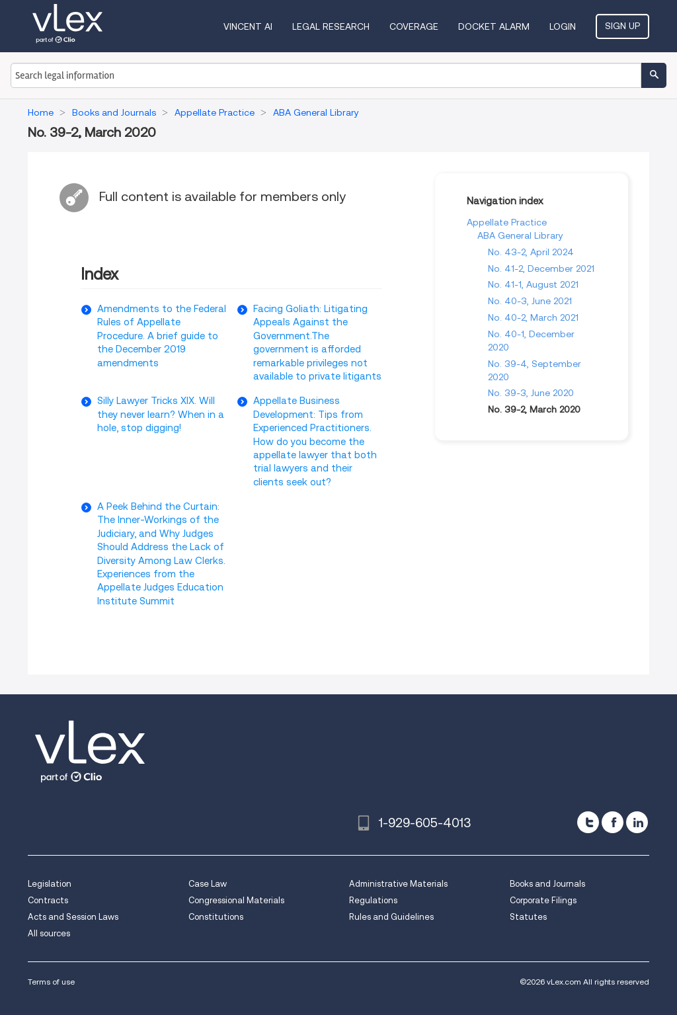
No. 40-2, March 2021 (533, 317)
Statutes (528, 917)
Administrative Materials (398, 884)
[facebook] (612, 822)
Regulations (373, 900)
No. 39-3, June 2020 (531, 392)
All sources (49, 933)
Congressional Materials (236, 900)
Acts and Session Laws (73, 917)
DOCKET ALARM (494, 26)
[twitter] (588, 822)
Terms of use (51, 981)
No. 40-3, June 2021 (530, 301)
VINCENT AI (247, 26)
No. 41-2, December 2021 (541, 268)
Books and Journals (547, 884)
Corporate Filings (543, 900)
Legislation (49, 884)
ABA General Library (520, 235)
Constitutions (215, 917)
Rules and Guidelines (391, 917)
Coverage (413, 26)
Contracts (48, 900)
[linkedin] (637, 822)
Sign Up (622, 25)
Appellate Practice (507, 222)
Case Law (207, 884)
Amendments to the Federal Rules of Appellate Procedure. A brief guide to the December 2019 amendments (161, 336)
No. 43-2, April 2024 (531, 252)
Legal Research (331, 26)
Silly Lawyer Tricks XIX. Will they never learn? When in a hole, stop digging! (160, 414)
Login (562, 26)
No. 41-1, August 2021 (533, 284)
